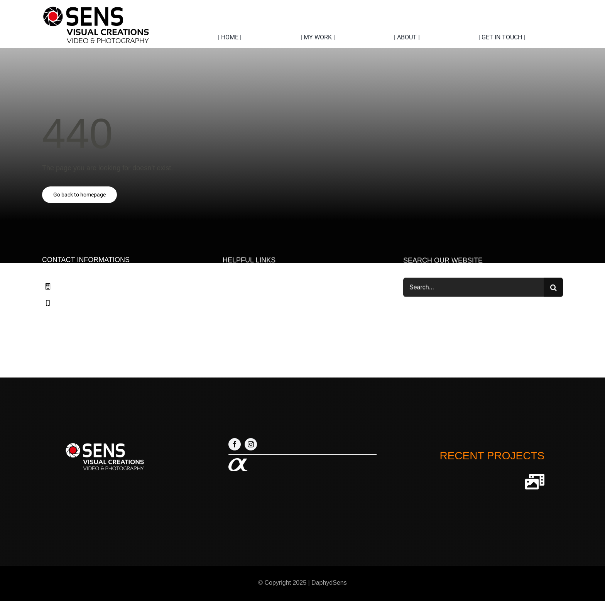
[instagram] (251, 444)
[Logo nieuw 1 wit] (104, 441)
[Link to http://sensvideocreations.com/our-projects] (534, 481)
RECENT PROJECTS (491, 456)
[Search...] (473, 288)
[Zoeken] (553, 288)
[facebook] (234, 444)
